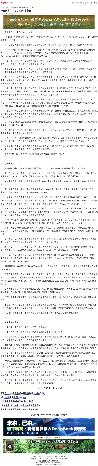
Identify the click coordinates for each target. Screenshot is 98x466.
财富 (91, 3)
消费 (81, 3)
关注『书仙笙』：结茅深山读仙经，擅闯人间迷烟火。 (49, 456)
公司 (84, 3)
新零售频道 (25, 7)
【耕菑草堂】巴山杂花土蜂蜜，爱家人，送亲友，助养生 (49, 454)
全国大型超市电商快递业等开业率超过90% (19, 409)
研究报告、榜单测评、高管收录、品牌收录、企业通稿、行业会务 (49, 459)
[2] (47, 388)
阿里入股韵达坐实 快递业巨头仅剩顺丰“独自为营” (23, 393)
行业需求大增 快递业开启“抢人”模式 (17, 401)
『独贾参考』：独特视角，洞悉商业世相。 (49, 437)
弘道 (95, 3)
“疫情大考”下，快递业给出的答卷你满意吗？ (20, 405)
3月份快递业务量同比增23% (13, 397)
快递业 (64, 415)
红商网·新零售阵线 (15, 7)
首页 (73, 3)
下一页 (52, 388)
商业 (77, 3)
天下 (88, 3)
